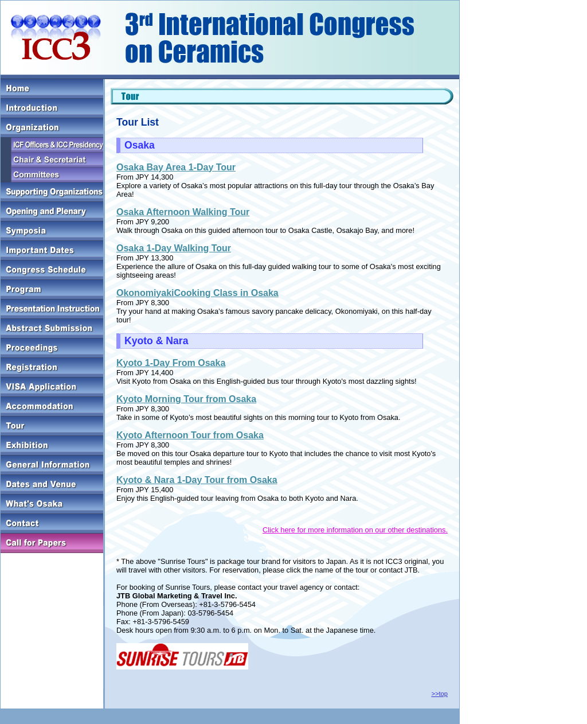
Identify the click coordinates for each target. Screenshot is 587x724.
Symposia (52, 231)
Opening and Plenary (52, 211)
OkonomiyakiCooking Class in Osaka (197, 293)
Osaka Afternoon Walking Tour (182, 212)
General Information (52, 465)
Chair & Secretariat (52, 160)
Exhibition (52, 446)
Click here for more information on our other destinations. (355, 530)
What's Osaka (52, 504)
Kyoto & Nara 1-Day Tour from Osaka (196, 480)
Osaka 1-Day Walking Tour (173, 248)
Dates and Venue (52, 485)
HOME (52, 89)
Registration (52, 367)
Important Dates (52, 250)
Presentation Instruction (52, 309)
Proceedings (52, 348)
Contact (52, 524)
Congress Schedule (52, 270)
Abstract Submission (52, 328)
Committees (52, 175)
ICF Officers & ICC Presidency (52, 145)
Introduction (52, 108)
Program (52, 289)
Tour (52, 426)
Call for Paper (52, 543)
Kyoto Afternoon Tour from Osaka (190, 435)
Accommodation (52, 407)
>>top (439, 693)
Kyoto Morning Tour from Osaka (186, 399)
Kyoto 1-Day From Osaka (170, 363)
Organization (52, 128)
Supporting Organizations (52, 192)
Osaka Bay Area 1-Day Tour (176, 167)
